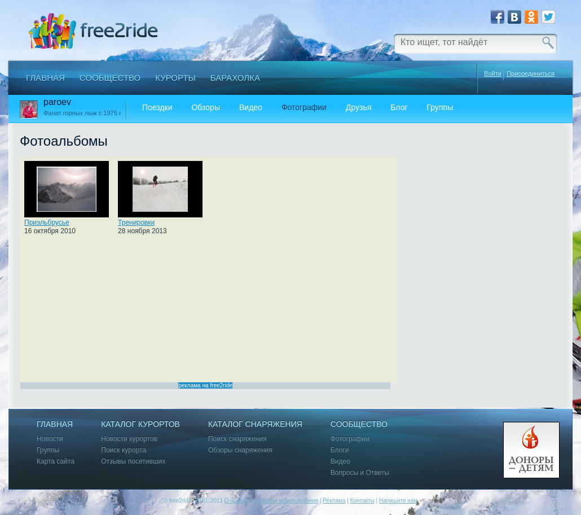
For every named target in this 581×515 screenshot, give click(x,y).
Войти (492, 73)
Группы (440, 107)
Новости (50, 439)
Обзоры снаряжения (240, 450)
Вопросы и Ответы (360, 473)
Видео (250, 107)
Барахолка (235, 77)
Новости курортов (129, 439)
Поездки (157, 107)
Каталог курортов (140, 424)
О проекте (238, 500)
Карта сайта (55, 461)
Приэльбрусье (46, 222)
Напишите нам (398, 500)
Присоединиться (530, 74)
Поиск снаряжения (237, 439)
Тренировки (136, 222)
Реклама (334, 500)
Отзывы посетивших (133, 461)
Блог (398, 107)
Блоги (340, 450)
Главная (45, 77)
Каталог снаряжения (255, 424)
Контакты (362, 500)
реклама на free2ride (205, 385)
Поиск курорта (123, 450)
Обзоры (205, 107)
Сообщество (110, 77)
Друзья (358, 107)
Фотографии (304, 107)
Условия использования (287, 500)
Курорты (175, 77)
